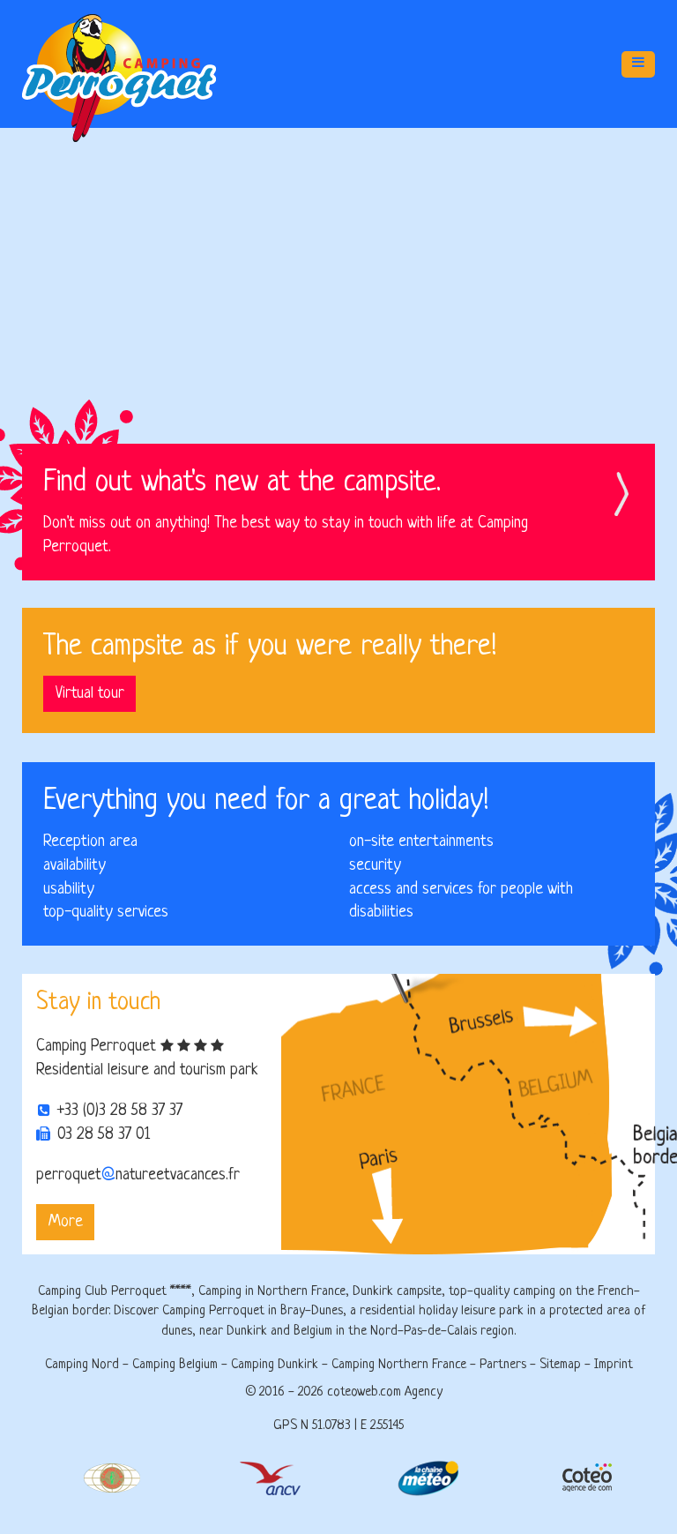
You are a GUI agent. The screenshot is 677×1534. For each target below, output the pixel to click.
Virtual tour (90, 686)
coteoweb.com (364, 1392)
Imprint (613, 1365)
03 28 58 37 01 (103, 1134)
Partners (503, 1365)
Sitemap (560, 1365)
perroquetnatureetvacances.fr (138, 1175)
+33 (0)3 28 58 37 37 (119, 1110)
